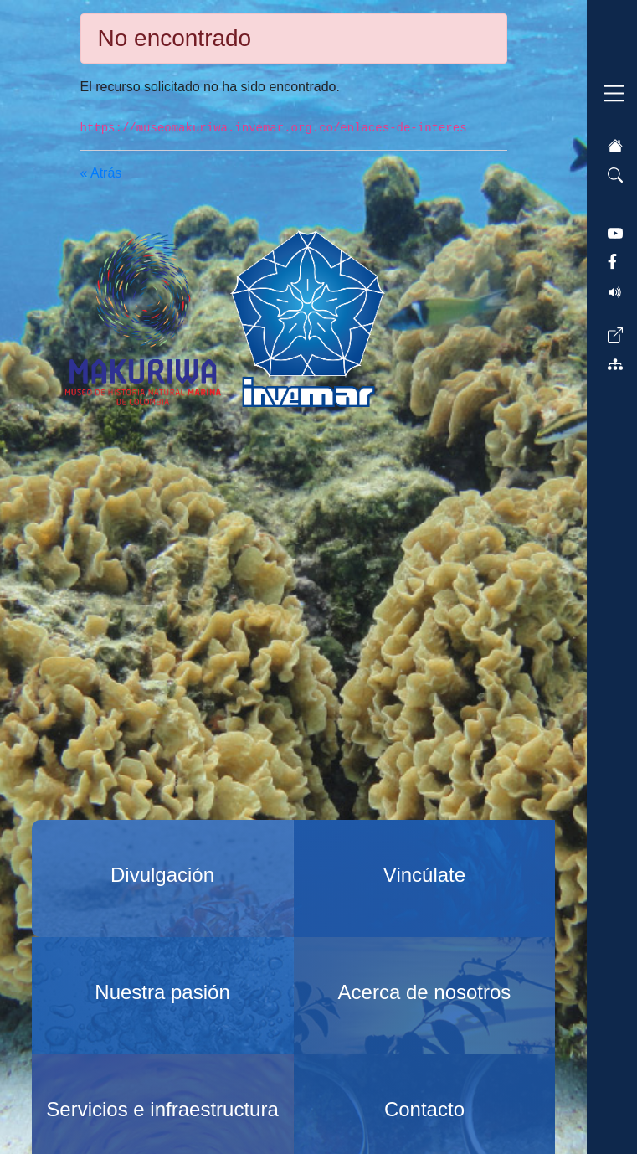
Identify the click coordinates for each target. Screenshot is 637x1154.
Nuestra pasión (162, 992)
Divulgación (162, 874)
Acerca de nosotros (424, 992)
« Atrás (101, 173)
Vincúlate (424, 874)
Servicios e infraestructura (162, 1109)
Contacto (424, 1109)
